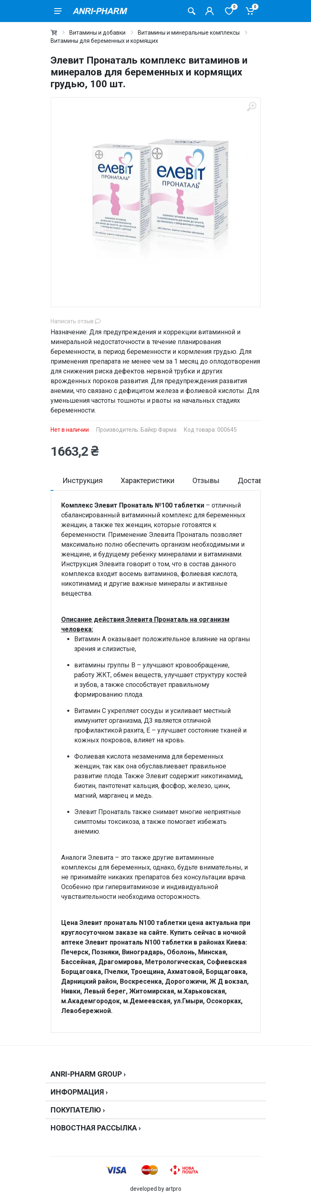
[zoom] (251, 106)
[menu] (58, 11)
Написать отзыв (76, 321)
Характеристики (147, 480)
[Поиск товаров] (191, 11)
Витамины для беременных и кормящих (104, 41)
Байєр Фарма (158, 429)
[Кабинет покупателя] (209, 11)
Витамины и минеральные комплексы (189, 32)
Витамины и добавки (97, 32)
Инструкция (82, 480)
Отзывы (206, 480)
